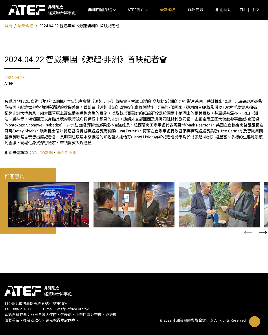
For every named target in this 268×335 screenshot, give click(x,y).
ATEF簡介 (136, 9)
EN (242, 9)
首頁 (8, 26)
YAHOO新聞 (42, 152)
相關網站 (223, 9)
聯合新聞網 (67, 152)
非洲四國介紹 (100, 9)
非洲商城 (196, 9)
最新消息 (168, 9)
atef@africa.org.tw (73, 309)
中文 (256, 9)
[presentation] (248, 232)
